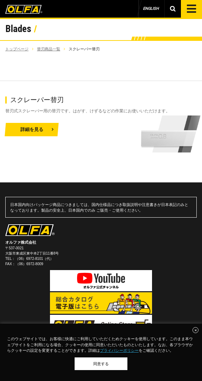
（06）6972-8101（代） (34, 259)
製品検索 (172, 9)
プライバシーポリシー (119, 350)
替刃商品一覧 (48, 49)
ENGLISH (151, 8)
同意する (101, 364)
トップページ (17, 49)
